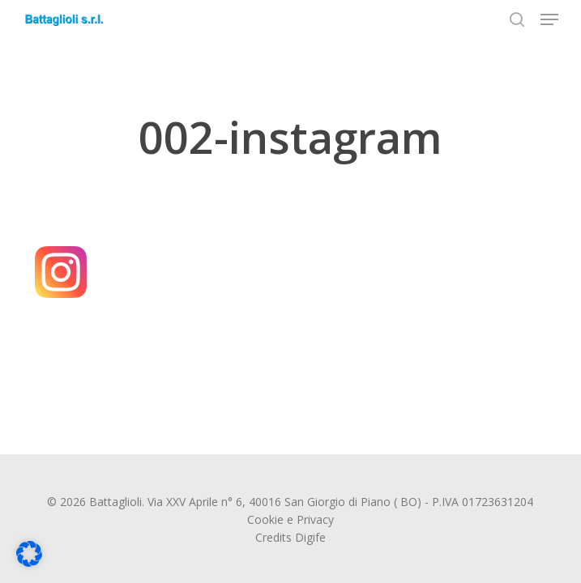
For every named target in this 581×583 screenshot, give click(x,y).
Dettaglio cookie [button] (303, 560)
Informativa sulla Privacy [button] (399, 560)
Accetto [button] (358, 429)
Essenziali (188, 373)
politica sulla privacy (502, 304)
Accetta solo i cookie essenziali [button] (358, 477)
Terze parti (514, 373)
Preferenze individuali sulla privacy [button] (358, 524)
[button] (549, 19)
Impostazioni (186, 335)
